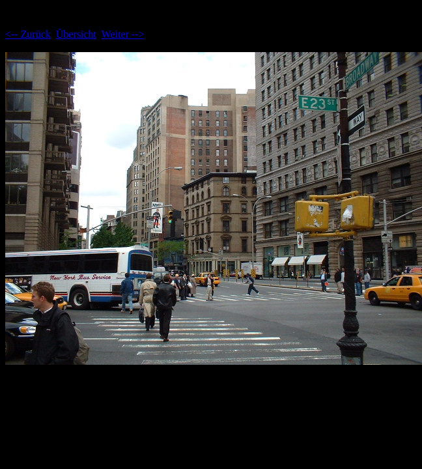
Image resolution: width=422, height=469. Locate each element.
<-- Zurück (28, 34)
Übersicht (76, 34)
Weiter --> (123, 34)
